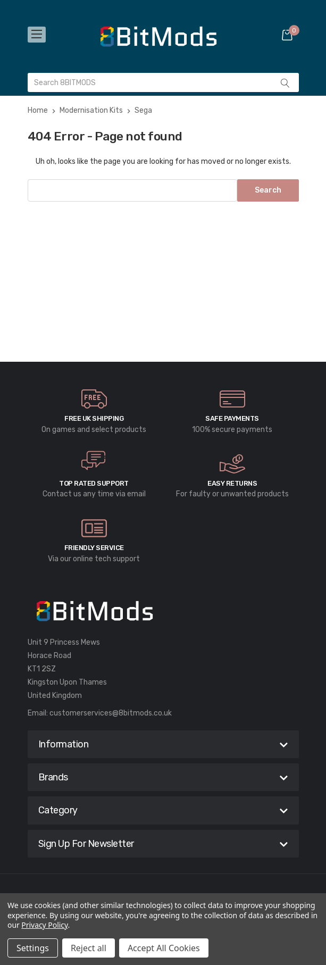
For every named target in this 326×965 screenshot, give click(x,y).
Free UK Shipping (93, 418)
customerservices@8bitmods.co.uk (110, 713)
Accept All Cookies (164, 948)
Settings (32, 948)
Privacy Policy (44, 925)
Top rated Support (94, 483)
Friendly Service (94, 548)
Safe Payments (232, 418)
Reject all (88, 948)
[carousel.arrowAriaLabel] (94, 399)
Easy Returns (232, 483)
